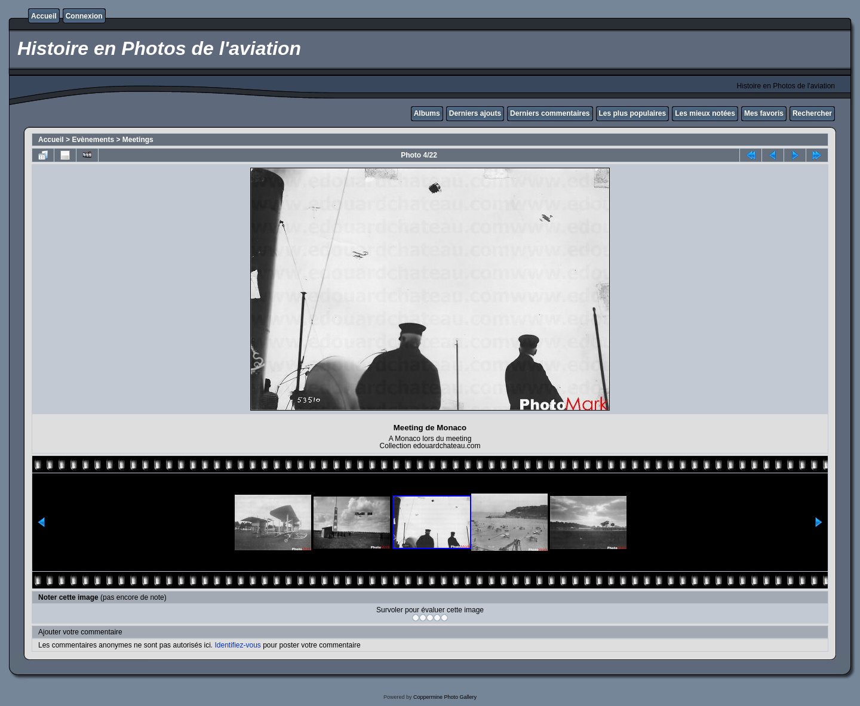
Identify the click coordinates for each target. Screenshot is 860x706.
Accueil (44, 16)
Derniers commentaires (549, 113)
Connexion (84, 16)
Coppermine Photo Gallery (445, 697)
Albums (427, 113)
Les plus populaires (632, 113)
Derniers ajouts (475, 113)
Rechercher (812, 113)
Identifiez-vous (237, 645)
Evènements (93, 139)
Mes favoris (764, 113)
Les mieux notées (705, 113)
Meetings (137, 139)
